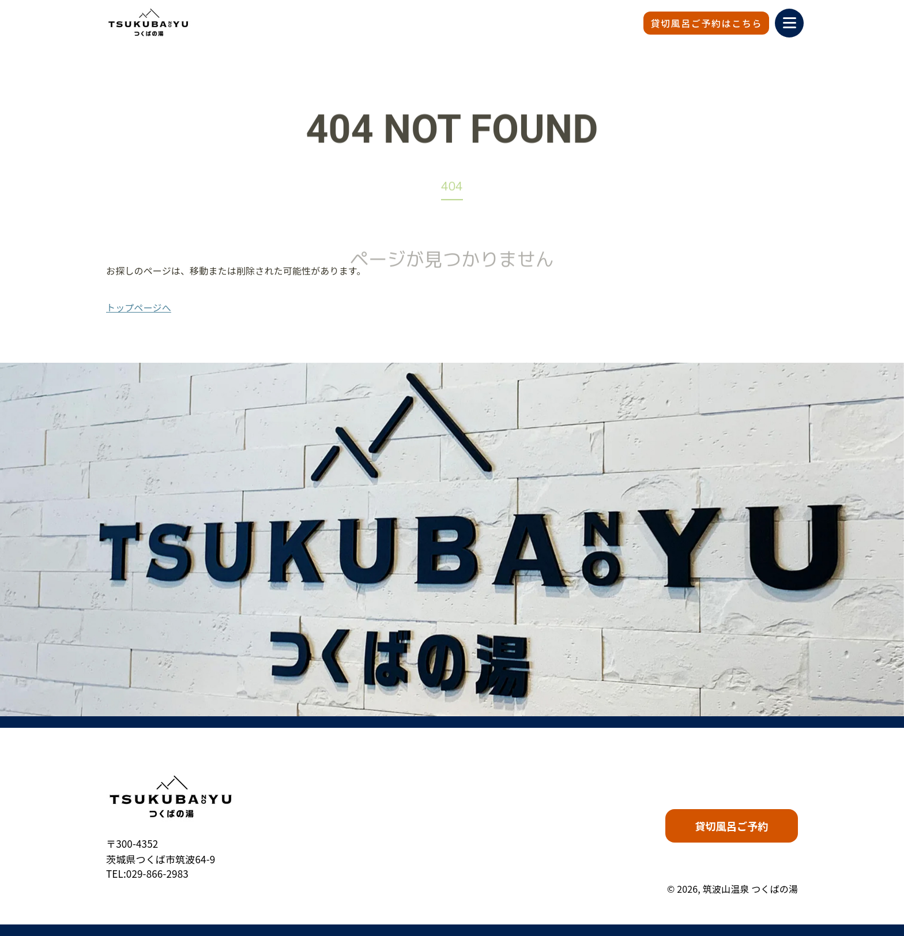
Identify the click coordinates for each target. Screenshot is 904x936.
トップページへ (138, 307)
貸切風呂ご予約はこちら (706, 23)
